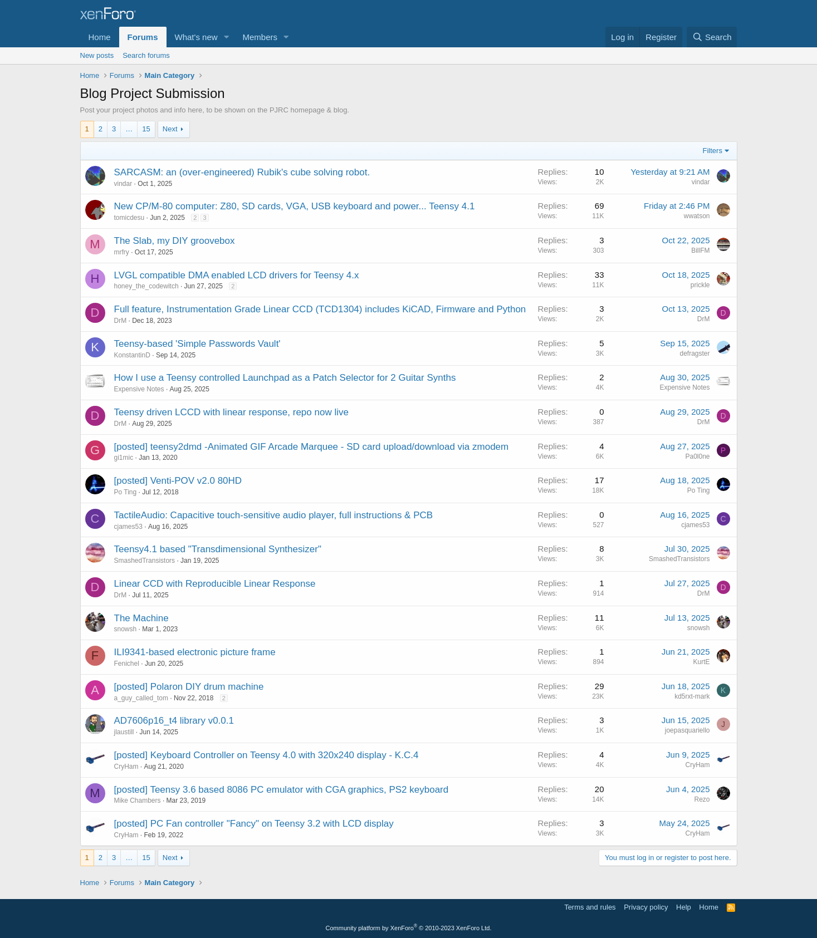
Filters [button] (712, 150)
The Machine (141, 618)
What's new (196, 37)
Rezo (702, 799)
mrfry (121, 252)
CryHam (126, 766)
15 (146, 129)
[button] (226, 37)
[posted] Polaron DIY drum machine (189, 686)
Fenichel (126, 663)
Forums (143, 37)
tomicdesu (129, 218)
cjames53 (128, 527)
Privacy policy (646, 907)
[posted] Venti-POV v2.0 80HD (178, 480)
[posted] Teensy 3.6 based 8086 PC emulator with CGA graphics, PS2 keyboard (281, 789)
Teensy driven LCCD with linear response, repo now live (231, 412)
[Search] (712, 37)
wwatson (697, 216)
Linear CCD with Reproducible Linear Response (215, 583)
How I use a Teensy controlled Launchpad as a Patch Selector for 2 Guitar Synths (285, 377)
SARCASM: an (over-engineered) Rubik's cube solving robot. (242, 172)
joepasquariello (687, 730)
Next (170, 129)
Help (683, 907)
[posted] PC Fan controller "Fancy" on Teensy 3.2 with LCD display (254, 823)
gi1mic (124, 457)
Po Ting (125, 492)
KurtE (701, 662)
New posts (97, 55)
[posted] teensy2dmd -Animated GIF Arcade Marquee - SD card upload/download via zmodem (311, 446)
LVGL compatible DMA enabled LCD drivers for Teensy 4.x (236, 275)
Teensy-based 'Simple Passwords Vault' (197, 343)
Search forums (146, 55)
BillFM (700, 250)
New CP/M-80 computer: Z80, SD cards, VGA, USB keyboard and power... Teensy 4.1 (294, 206)
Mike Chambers (137, 800)
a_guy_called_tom (141, 698)
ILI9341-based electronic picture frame (195, 652)
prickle (700, 285)
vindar (123, 184)
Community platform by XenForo (409, 928)
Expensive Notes (139, 389)
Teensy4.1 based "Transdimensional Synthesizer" (217, 549)
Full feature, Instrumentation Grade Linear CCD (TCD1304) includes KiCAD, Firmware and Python (320, 309)
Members (259, 37)
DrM (120, 321)
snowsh (125, 629)
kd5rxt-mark (692, 696)
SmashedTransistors (144, 560)
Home (100, 37)
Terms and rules (589, 907)
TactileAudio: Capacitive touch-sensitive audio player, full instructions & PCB (273, 515)
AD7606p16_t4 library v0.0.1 (174, 720)
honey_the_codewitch (146, 286)
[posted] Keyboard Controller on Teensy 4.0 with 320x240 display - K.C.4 (266, 755)
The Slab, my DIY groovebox (174, 240)
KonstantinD (132, 355)
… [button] (129, 129)
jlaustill (124, 732)
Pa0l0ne (697, 456)
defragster (694, 353)
